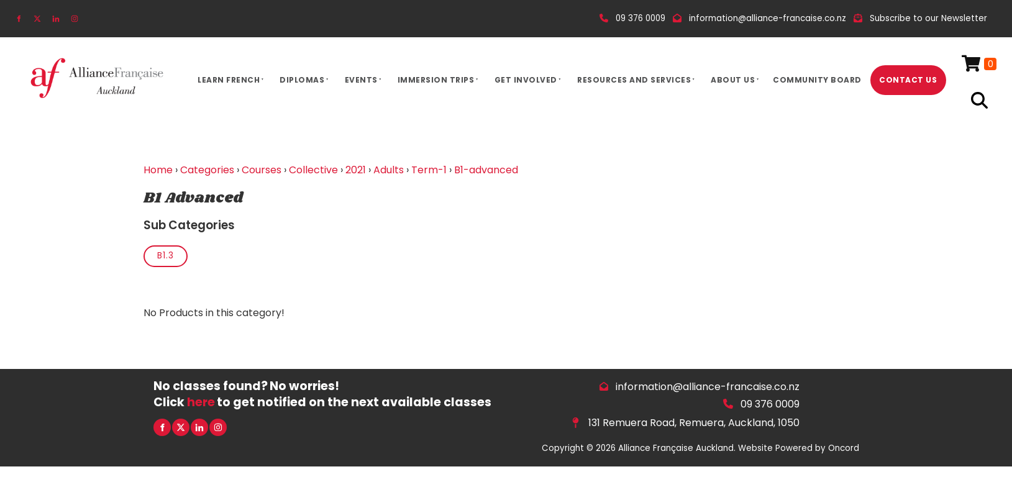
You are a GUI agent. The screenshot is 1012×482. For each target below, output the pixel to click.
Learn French (229, 80)
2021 (355, 170)
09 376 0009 (770, 404)
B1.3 (165, 255)
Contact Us (908, 80)
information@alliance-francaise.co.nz (708, 387)
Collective (313, 170)
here (201, 402)
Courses (261, 170)
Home (158, 170)
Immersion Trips (436, 80)
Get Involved (526, 80)
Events (361, 80)
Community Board (817, 80)
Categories (207, 170)
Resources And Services (634, 80)
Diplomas (302, 80)
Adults (388, 170)
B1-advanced (486, 170)
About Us (733, 80)
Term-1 (429, 170)
